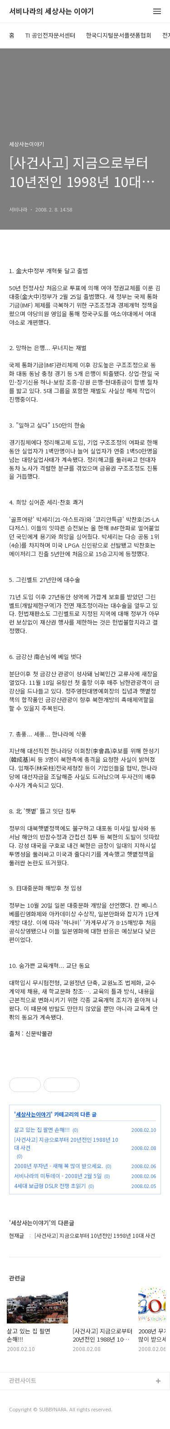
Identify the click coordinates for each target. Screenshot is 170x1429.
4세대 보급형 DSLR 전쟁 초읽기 (50, 1185)
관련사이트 (22, 1380)
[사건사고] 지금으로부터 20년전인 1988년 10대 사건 (66, 1143)
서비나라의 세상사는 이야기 (51, 11)
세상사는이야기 (33, 1114)
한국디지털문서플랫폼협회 (118, 35)
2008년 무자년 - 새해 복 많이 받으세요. (58, 1165)
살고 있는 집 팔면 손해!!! (42, 1129)
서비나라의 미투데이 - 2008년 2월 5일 (58, 1175)
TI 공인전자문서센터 (50, 35)
